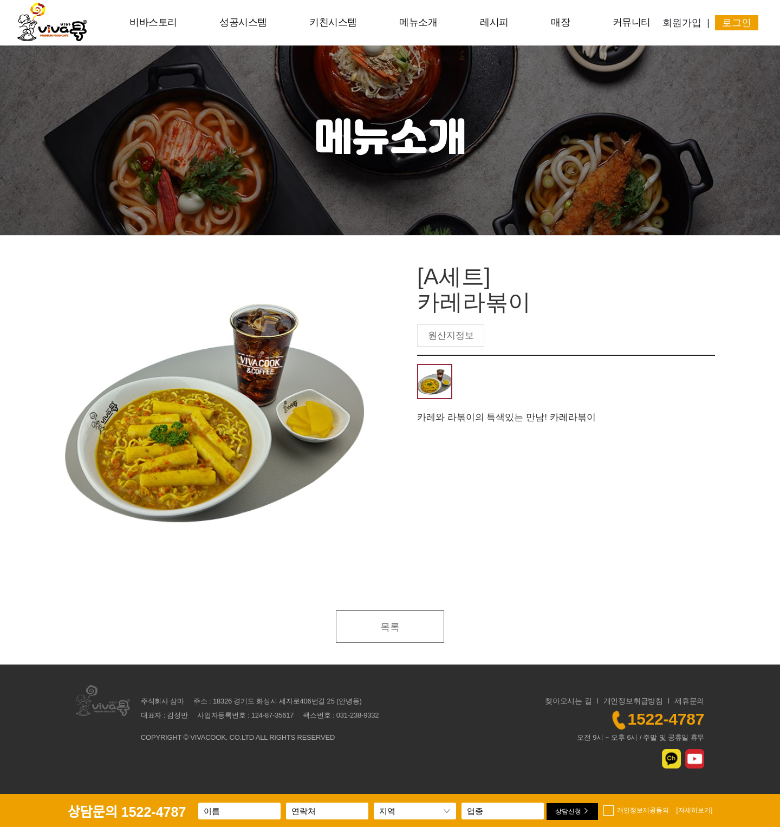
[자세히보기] (695, 810)
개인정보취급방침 (633, 700)
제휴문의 (689, 700)
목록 (390, 627)
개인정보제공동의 (664, 810)
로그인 (736, 22)
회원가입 (681, 22)
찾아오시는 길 (568, 700)
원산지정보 (451, 335)
